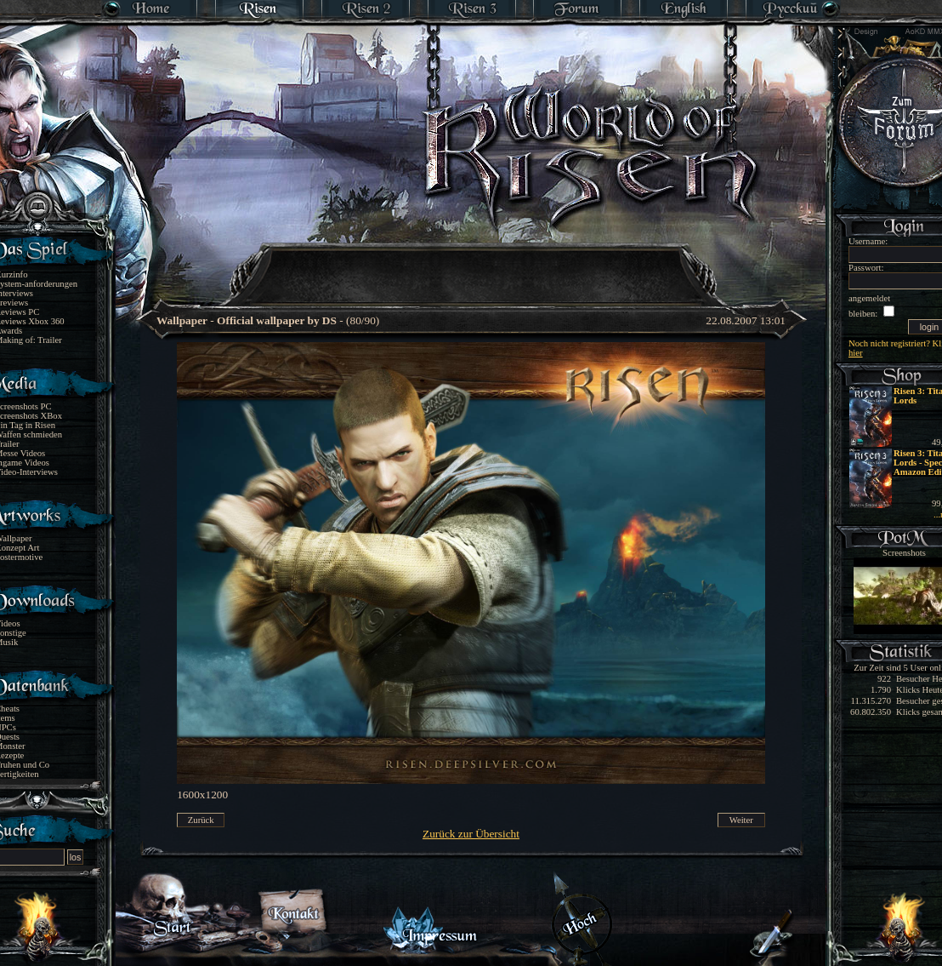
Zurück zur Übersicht (471, 833)
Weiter (741, 820)
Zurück (201, 820)
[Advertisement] (471, 264)
